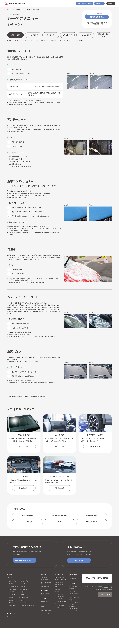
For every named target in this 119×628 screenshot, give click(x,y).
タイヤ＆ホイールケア (68, 35)
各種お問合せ (99, 3)
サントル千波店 (13, 592)
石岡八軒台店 (12, 605)
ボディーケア (60, 594)
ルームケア (50, 35)
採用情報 (71, 588)
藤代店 (11, 583)
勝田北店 (22, 586)
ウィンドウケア (33, 35)
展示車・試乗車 (44, 579)
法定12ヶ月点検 (91, 516)
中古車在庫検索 (45, 594)
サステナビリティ (73, 591)
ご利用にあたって (73, 608)
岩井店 (22, 600)
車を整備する (16, 9)
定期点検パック (91, 522)
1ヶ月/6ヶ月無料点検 (59, 516)
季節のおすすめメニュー (103, 35)
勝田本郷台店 (23, 589)
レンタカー (43, 606)
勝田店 (11, 597)
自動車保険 (44, 601)
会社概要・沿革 (73, 586)
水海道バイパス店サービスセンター (29, 605)
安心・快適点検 (28, 522)
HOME (9, 9)
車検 (59, 522)
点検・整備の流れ (27, 516)
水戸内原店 (12, 594)
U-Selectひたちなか (25, 603)
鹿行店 (11, 603)
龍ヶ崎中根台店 (24, 581)
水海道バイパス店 (13, 586)
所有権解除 (72, 606)
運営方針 (71, 600)
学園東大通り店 (13, 589)
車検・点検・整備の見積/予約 (85, 3)
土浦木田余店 (12, 581)
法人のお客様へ (73, 578)
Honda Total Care (46, 604)
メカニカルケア (86, 35)
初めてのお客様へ (45, 614)
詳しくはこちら (24, 446)
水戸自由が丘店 (24, 597)
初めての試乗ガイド (46, 586)
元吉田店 (22, 583)
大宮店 (22, 592)
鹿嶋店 (22, 594)
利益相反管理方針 (74, 597)
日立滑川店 (12, 600)
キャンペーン (10, 616)
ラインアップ (44, 577)
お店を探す (10, 577)
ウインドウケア (60, 596)
